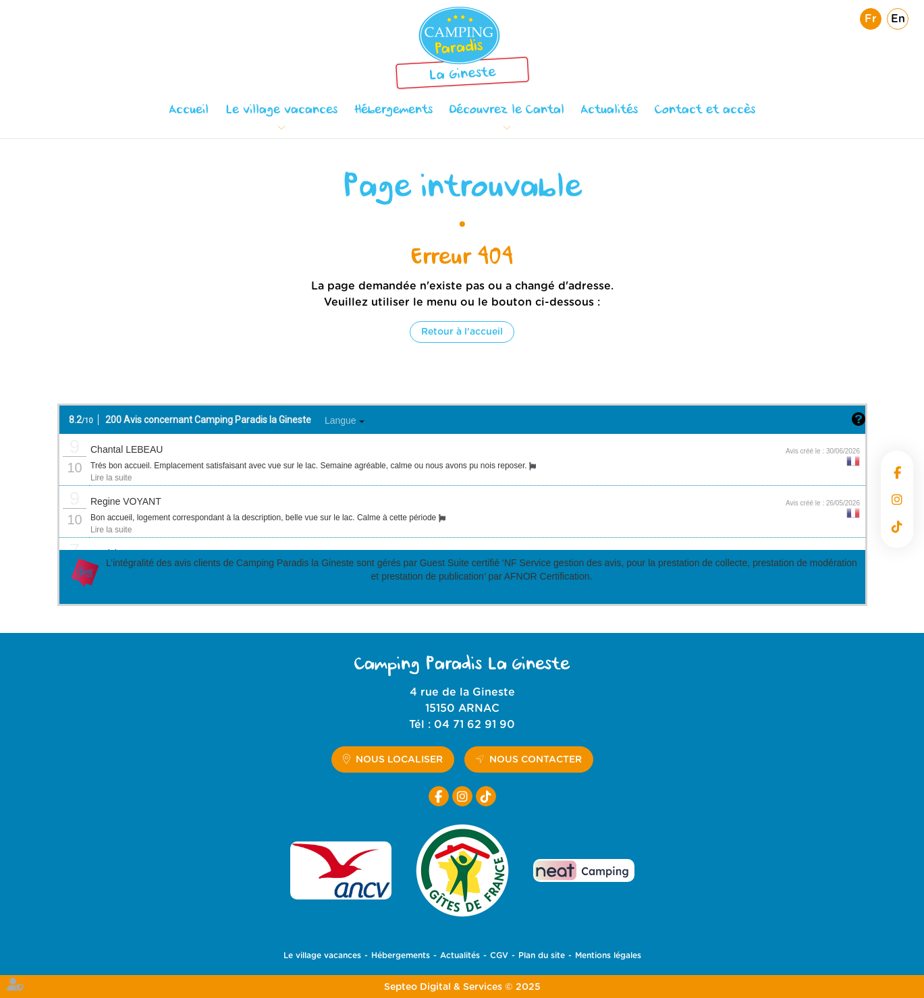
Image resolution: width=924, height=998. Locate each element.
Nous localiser (399, 760)
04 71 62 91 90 (474, 724)
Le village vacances (281, 110)
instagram (897, 499)
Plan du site (541, 955)
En (898, 18)
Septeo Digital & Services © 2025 (462, 987)
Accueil (189, 110)
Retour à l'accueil (462, 332)
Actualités (609, 110)
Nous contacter (535, 760)
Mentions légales (608, 955)
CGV (499, 955)
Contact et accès (705, 110)
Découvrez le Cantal (507, 110)
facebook (897, 472)
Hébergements (393, 110)
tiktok (897, 526)
